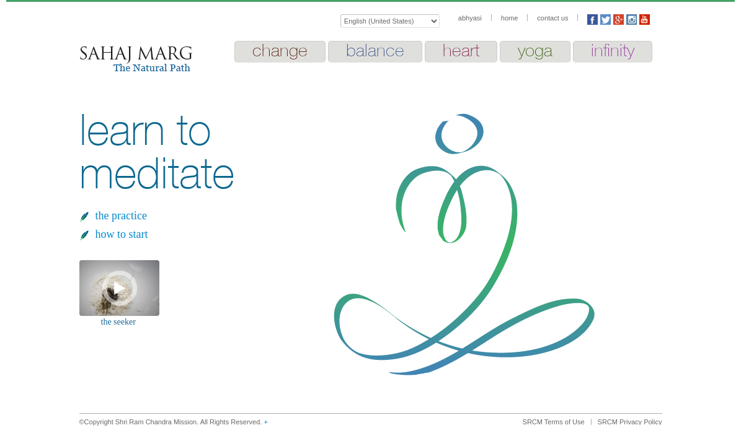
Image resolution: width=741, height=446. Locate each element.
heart (461, 50)
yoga (535, 50)
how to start (121, 234)
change (280, 50)
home (509, 18)
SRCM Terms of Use (554, 422)
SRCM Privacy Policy (630, 422)
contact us (552, 18)
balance (375, 50)
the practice (121, 215)
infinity (612, 50)
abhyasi (470, 18)
